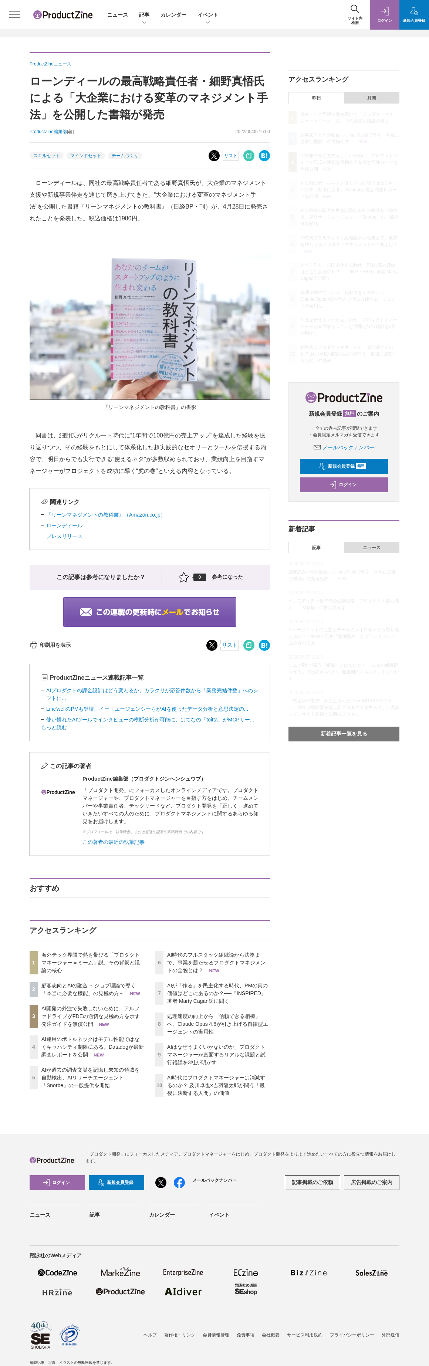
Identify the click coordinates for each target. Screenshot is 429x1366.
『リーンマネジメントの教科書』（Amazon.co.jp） (106, 515)
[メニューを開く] (15, 15)
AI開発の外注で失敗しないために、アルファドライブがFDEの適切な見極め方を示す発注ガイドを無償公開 (90, 1016)
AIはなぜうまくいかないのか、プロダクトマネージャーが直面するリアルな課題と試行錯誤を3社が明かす (216, 1054)
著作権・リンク (179, 1335)
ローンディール (64, 525)
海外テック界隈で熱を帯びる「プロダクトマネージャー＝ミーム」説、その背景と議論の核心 (90, 962)
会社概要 (271, 1335)
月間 (371, 98)
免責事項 (245, 1335)
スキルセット (46, 155)
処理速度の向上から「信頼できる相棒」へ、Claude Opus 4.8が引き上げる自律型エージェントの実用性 (217, 1024)
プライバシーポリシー (352, 1335)
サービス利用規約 (304, 1335)
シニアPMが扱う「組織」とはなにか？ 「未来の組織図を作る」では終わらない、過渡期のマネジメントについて (343, 672)
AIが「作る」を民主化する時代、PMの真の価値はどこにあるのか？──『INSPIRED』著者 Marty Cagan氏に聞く (217, 993)
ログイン (343, 484)
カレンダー (173, 15)
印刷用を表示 (50, 645)
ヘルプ (150, 1335)
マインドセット (85, 155)
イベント (207, 15)
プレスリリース (64, 536)
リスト (230, 155)
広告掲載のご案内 (371, 1182)
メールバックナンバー (344, 447)
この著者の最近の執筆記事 (113, 842)
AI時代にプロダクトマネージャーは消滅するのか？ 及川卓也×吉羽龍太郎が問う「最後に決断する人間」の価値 (216, 1085)
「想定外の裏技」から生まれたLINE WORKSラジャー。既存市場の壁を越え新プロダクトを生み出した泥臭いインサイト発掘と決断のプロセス (343, 707)
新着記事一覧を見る (344, 734)
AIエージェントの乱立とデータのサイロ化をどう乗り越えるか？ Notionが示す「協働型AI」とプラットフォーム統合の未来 (343, 636)
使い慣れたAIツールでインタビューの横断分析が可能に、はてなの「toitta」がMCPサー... (150, 720)
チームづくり (125, 155)
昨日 (316, 98)
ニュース (117, 15)
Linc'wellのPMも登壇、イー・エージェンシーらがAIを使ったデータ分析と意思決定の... (147, 709)
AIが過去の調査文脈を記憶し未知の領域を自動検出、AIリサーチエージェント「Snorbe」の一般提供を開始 (90, 1077)
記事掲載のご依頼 (312, 1182)
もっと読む (54, 727)
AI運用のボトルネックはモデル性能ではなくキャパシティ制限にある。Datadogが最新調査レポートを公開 (92, 1047)
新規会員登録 (342, 466)
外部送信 (390, 1335)
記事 (144, 15)
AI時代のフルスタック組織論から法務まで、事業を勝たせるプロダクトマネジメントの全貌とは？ (216, 962)
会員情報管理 (216, 1335)
